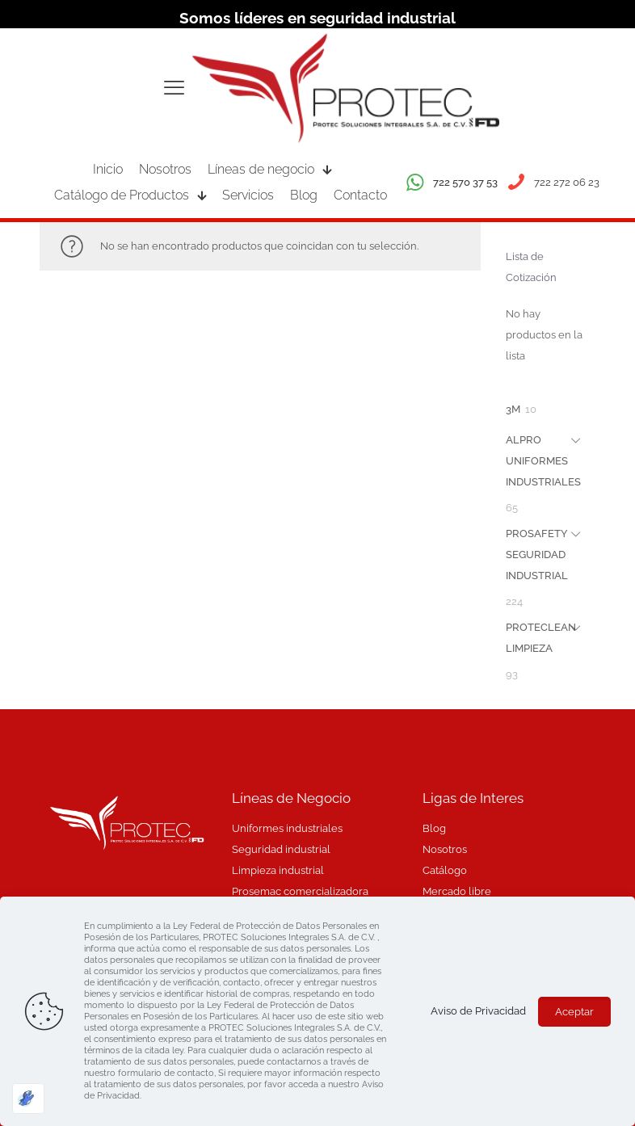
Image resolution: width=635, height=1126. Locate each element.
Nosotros (445, 849)
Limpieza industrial (278, 870)
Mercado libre (457, 891)
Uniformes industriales (287, 828)
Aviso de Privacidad (478, 1011)
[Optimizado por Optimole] (28, 1098)
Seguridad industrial (281, 849)
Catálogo (445, 870)
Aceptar (574, 1012)
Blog (434, 828)
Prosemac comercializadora (300, 891)
